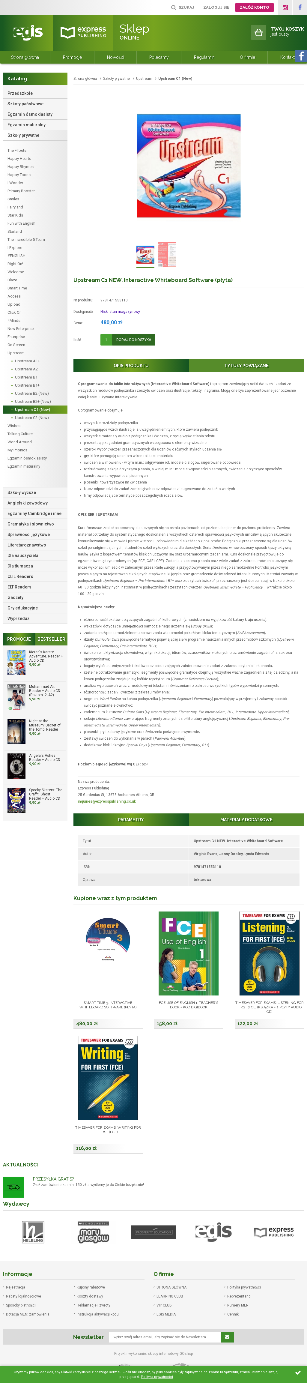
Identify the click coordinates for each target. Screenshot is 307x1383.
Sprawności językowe (28, 534)
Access (14, 296)
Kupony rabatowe (91, 1287)
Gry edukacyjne (22, 608)
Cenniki (233, 1314)
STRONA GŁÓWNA (171, 1287)
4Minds (13, 320)
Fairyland (15, 207)
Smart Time (17, 288)
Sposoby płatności (21, 1305)
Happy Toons (19, 174)
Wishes (13, 426)
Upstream (16, 353)
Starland (14, 231)
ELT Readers (19, 587)
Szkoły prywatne (23, 135)
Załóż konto (254, 7)
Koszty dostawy (90, 1296)
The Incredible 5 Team (26, 239)
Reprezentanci (239, 1296)
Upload (13, 304)
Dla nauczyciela (22, 555)
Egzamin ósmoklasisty (29, 114)
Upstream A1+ (27, 361)
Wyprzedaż (18, 618)
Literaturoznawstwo (26, 545)
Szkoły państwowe (25, 103)
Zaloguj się (216, 7)
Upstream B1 (26, 377)
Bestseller (51, 639)
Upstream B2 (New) (32, 393)
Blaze (12, 280)
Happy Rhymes (20, 166)
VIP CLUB (164, 1305)
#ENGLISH (16, 255)
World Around (19, 442)
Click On (14, 312)
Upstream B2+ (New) (33, 401)
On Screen (16, 345)
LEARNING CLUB (169, 1296)
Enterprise (16, 336)
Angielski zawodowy (27, 503)
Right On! (15, 264)
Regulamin (204, 57)
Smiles (13, 199)
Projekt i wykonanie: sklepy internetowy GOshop (153, 1354)
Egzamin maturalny (26, 124)
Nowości (115, 57)
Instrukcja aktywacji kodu (98, 1314)
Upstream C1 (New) (32, 409)
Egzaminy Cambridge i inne (34, 513)
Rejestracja (15, 1287)
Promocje (72, 57)
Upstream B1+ (27, 385)
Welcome (15, 272)
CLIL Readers (20, 576)
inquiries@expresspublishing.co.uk (107, 801)
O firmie (247, 57)
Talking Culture (20, 434)
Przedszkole (20, 93)
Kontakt (287, 57)
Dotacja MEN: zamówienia (27, 1314)
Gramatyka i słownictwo (30, 524)
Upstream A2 (26, 369)
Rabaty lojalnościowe (23, 1296)
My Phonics (17, 450)
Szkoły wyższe (21, 492)
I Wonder (15, 183)
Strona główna (25, 57)
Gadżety (15, 597)
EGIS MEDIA (166, 1314)
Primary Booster (21, 191)
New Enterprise (20, 328)
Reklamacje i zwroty (93, 1305)
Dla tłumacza (20, 566)
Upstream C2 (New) (32, 417)
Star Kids (15, 215)
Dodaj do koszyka (133, 340)
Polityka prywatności (244, 1287)
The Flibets (16, 150)
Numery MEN (238, 1305)
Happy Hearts (19, 158)
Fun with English (21, 223)
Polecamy (159, 57)
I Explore (14, 247)
